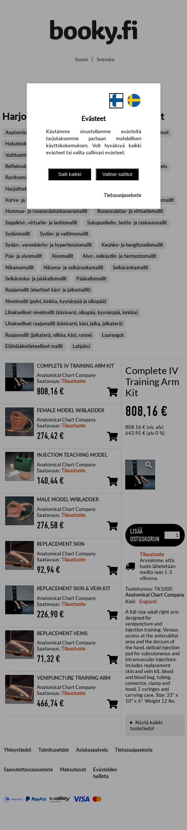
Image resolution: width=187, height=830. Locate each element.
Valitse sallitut (117, 174)
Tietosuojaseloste (122, 195)
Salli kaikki (69, 174)
